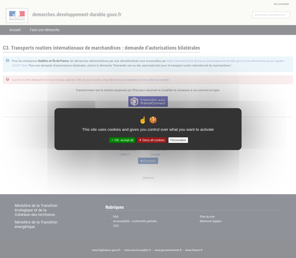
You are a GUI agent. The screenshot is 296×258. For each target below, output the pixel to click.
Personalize (178, 140)
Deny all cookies (151, 140)
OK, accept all (122, 140)
